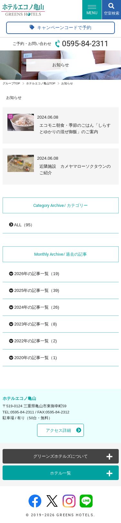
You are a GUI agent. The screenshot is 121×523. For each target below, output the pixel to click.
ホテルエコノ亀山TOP (40, 83)
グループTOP (11, 83)
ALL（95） (22, 224)
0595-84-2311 (85, 43)
